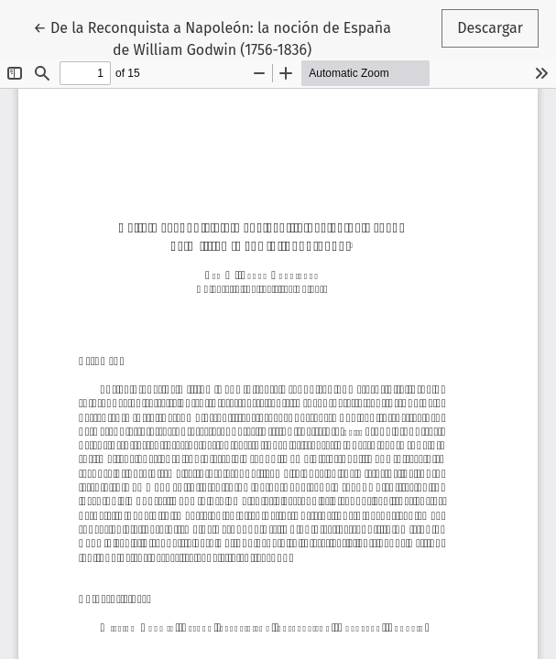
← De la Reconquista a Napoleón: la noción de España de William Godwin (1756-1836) (212, 37)
